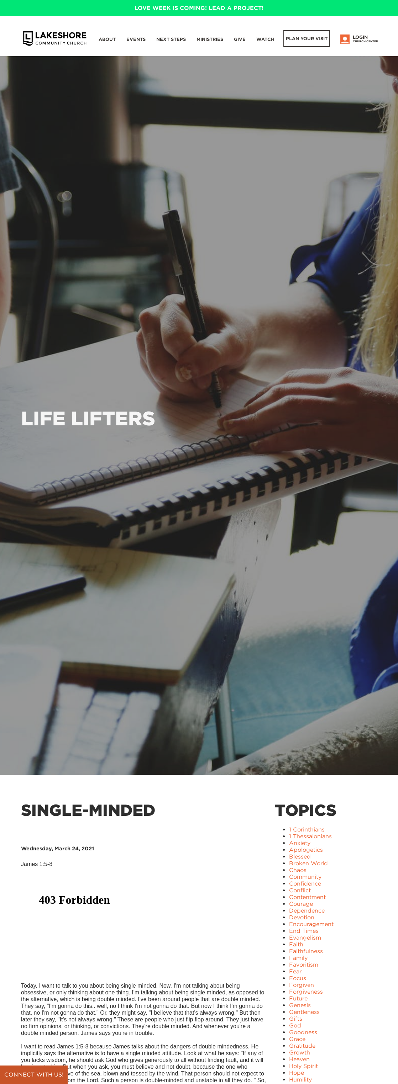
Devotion (301, 917)
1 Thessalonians (310, 836)
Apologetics (306, 849)
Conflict (300, 890)
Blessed (300, 856)
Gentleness (304, 1012)
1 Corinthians (307, 829)
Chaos (298, 870)
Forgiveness (306, 991)
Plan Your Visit (307, 38)
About (107, 39)
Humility (300, 1079)
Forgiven (301, 985)
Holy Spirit (303, 1066)
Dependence (307, 910)
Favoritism (303, 964)
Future (298, 998)
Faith (296, 944)
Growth (299, 1052)
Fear (295, 971)
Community (305, 876)
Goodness (303, 1032)
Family (298, 958)
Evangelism (305, 937)
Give (240, 39)
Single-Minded (88, 810)
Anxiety (299, 843)
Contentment (307, 897)
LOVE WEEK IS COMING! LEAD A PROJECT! (199, 8)
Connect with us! (33, 1074)
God (295, 1025)
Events (136, 39)
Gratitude (302, 1045)
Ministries (210, 39)
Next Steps (171, 39)
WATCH (265, 39)
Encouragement (311, 924)
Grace (297, 1039)
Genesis (300, 1005)
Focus (297, 978)
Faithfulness (306, 951)
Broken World (308, 863)
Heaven (299, 1059)
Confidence (305, 883)
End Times (304, 931)
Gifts (295, 1018)
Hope (296, 1072)
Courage (301, 903)
